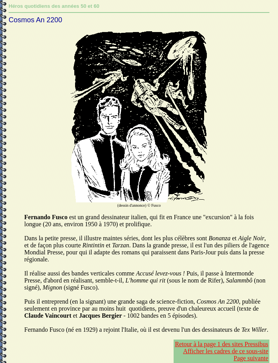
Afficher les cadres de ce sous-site (225, 351)
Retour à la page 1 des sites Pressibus (221, 344)
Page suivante (251, 358)
